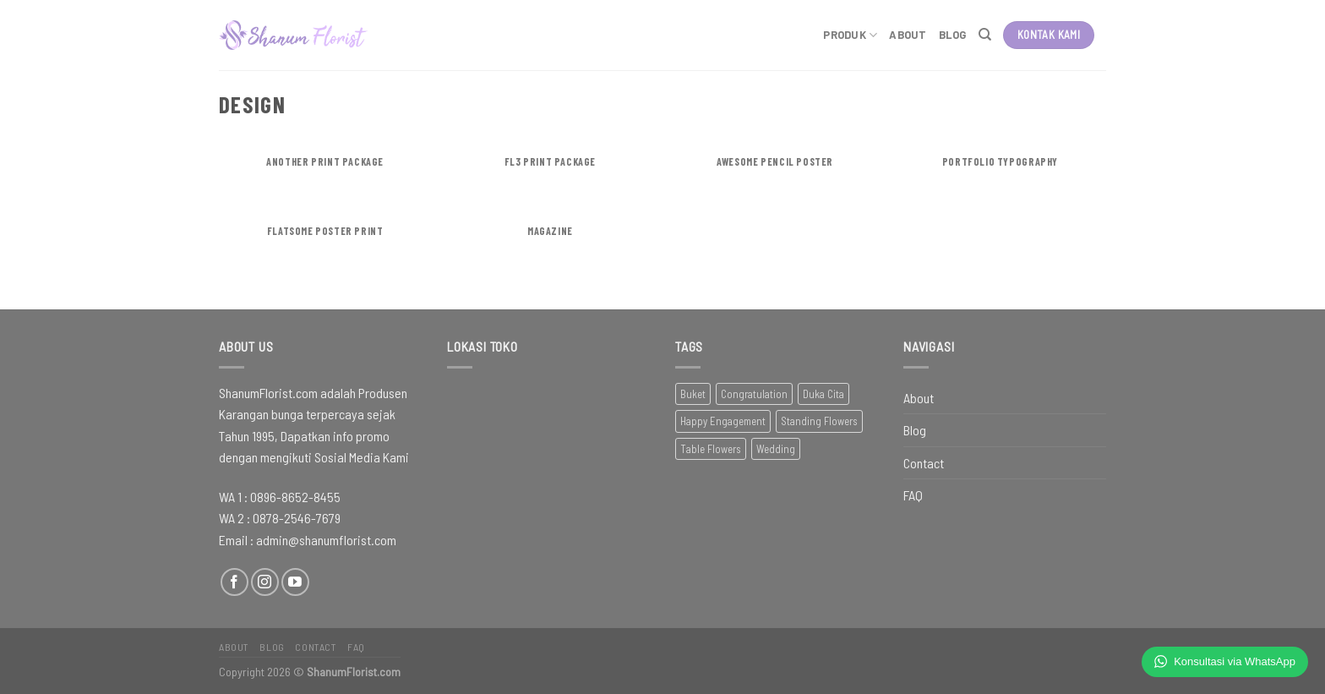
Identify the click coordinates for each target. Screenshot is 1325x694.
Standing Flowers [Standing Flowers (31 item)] (819, 421)
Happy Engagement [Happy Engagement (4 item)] (723, 421)
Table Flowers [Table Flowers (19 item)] (710, 449)
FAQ (913, 495)
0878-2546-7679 (297, 518)
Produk (850, 35)
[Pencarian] (985, 35)
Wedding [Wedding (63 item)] (775, 449)
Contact (923, 463)
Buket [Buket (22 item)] (693, 394)
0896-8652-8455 (295, 497)
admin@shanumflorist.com (326, 540)
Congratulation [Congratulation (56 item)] (754, 394)
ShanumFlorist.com (354, 671)
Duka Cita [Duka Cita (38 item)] (823, 394)
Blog (953, 34)
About (907, 34)
